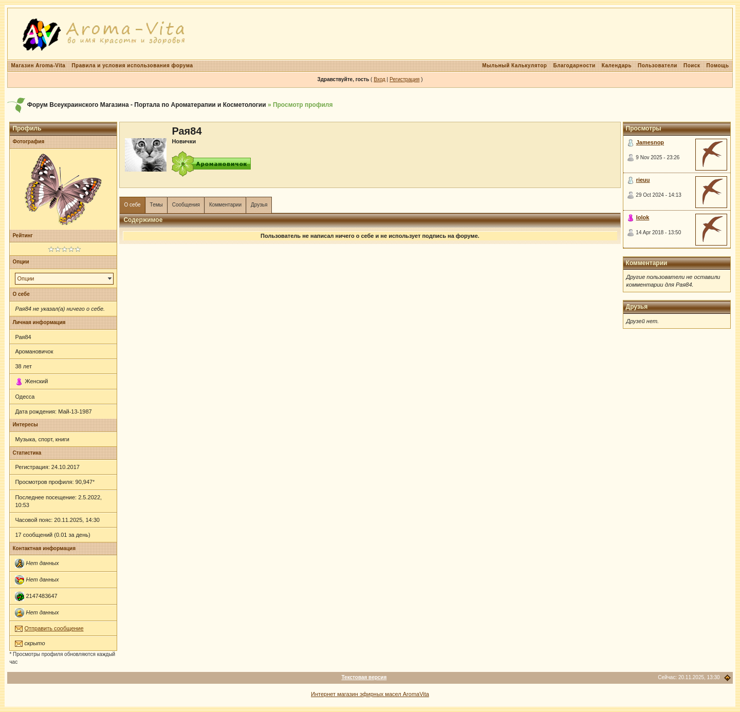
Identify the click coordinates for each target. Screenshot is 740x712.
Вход (379, 79)
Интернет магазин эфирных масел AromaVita (370, 694)
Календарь (617, 65)
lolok (643, 217)
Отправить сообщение (53, 628)
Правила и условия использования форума (132, 65)
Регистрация (404, 79)
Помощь (717, 65)
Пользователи (657, 65)
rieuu (643, 180)
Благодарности (574, 65)
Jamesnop (650, 142)
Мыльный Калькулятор (514, 65)
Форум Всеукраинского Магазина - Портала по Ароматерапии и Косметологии (146, 104)
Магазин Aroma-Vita (38, 65)
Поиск (691, 65)
